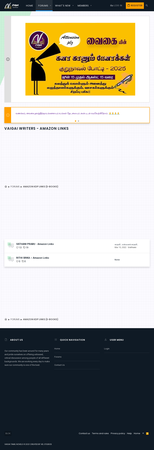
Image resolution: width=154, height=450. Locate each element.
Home (57, 348)
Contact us (59, 365)
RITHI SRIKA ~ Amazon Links (32, 257)
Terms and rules (100, 433)
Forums (57, 357)
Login (106, 348)
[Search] (146, 5)
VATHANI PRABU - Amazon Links (35, 244)
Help (129, 433)
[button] (51, 5)
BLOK (8, 433)
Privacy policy (118, 433)
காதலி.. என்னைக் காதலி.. (126, 244)
